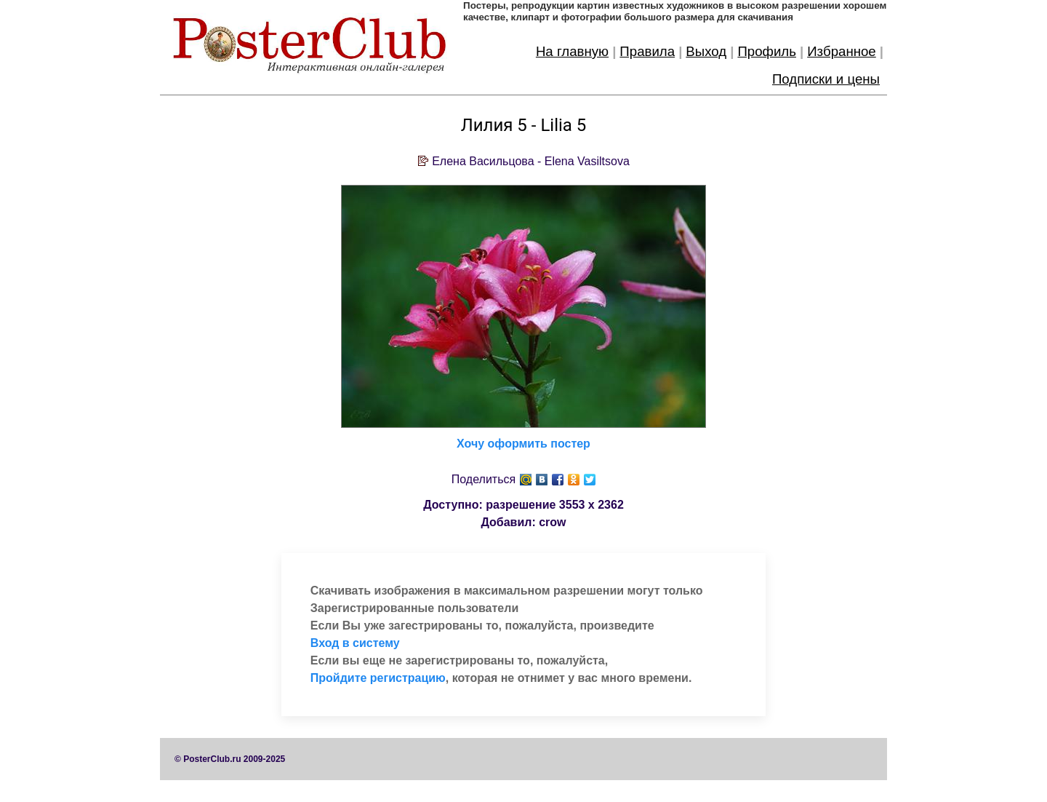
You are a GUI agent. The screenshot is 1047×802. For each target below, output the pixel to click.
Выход (706, 51)
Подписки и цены (826, 79)
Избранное (841, 51)
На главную (572, 51)
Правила (647, 51)
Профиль (766, 51)
